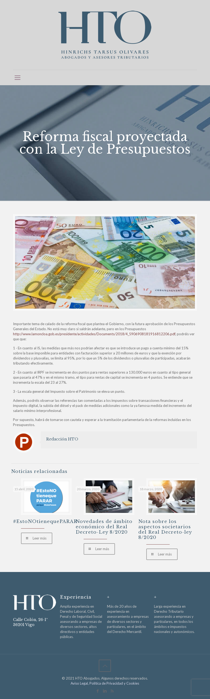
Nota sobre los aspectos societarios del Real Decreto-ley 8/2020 (165, 529)
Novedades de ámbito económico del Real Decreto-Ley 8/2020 (104, 527)
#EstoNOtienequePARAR (45, 521)
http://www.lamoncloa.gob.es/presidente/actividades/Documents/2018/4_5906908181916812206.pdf (94, 334)
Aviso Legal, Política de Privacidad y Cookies (105, 683)
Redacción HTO (62, 439)
